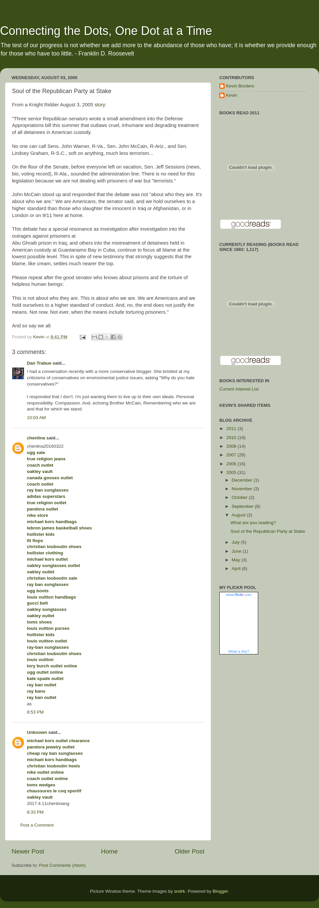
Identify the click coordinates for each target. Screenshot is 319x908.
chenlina (36, 437)
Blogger (220, 891)
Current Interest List (239, 389)
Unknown (37, 732)
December (243, 480)
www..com (238, 595)
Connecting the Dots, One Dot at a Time (106, 31)
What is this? (238, 651)
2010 (232, 437)
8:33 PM (35, 812)
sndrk (179, 891)
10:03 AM (36, 417)
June (237, 551)
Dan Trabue (39, 363)
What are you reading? (253, 522)
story (99, 104)
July (236, 542)
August (239, 514)
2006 (232, 463)
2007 (232, 454)
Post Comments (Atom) (62, 865)
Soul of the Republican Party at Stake (268, 531)
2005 (232, 472)
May (236, 559)
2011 (232, 428)
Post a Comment (37, 825)
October (240, 497)
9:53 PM (35, 712)
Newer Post (28, 851)
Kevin (231, 95)
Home (109, 851)
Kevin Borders (240, 85)
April (237, 568)
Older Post (189, 851)
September (243, 506)
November (243, 488)
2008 (232, 446)
